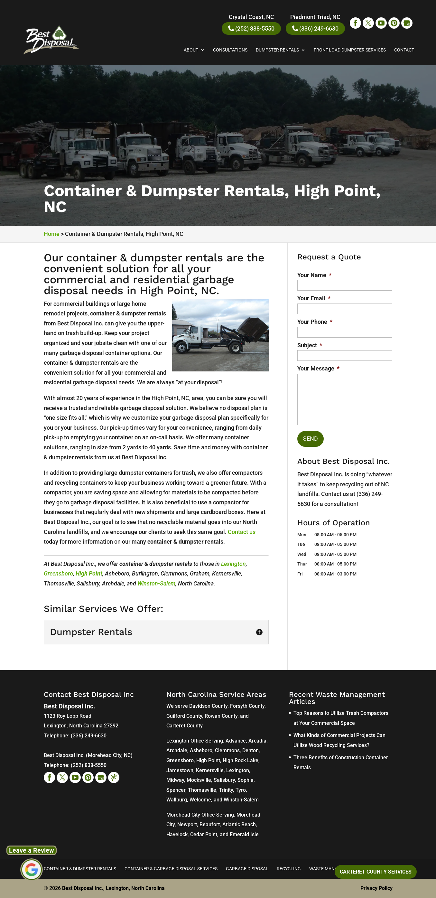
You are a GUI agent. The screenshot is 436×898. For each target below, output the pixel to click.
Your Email (313, 298)
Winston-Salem (156, 583)
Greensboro (58, 573)
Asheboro (201, 750)
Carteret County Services (376, 872)
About (191, 50)
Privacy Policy (376, 888)
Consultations (230, 50)
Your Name (314, 275)
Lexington (233, 563)
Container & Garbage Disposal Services (171, 868)
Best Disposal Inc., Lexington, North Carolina (113, 888)
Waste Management (332, 868)
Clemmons (227, 750)
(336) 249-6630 (315, 28)
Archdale (176, 750)
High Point (89, 573)
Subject (309, 345)
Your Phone (314, 321)
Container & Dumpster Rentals (80, 868)
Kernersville (210, 770)
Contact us (241, 532)
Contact (404, 50)
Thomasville (202, 790)
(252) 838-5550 (251, 28)
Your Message (318, 368)
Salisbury (224, 780)
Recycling (289, 868)
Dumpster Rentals (277, 50)
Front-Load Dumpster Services (350, 50)
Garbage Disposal (247, 868)
